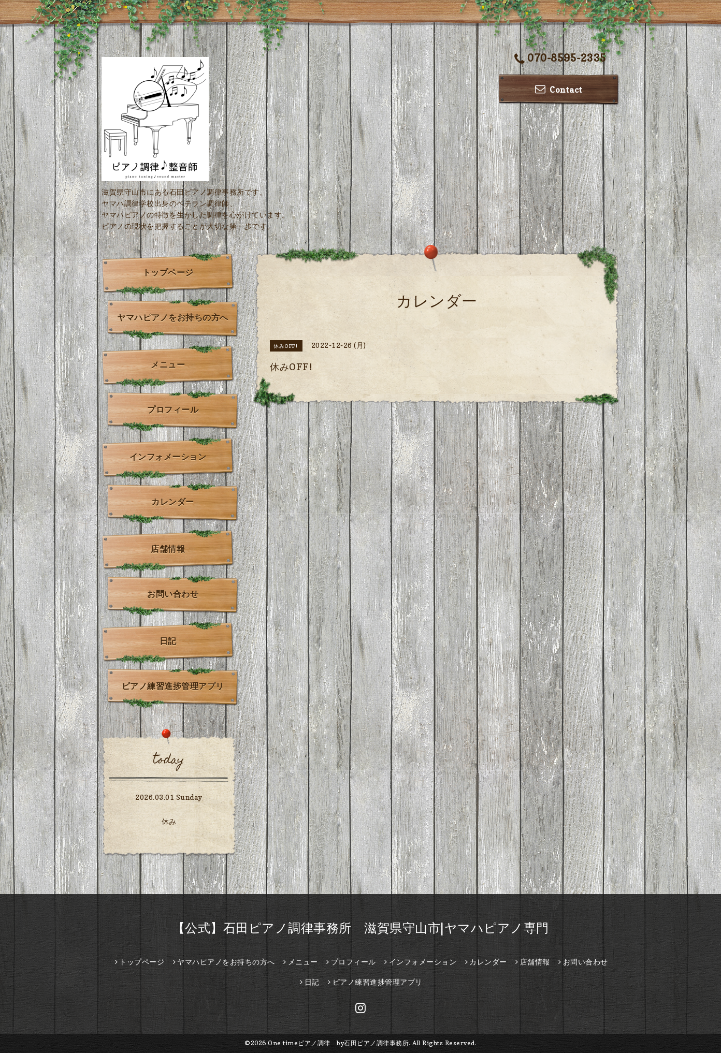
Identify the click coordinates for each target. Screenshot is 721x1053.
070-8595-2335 (560, 59)
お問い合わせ (172, 594)
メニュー (168, 364)
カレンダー (172, 501)
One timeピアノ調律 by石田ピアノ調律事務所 (338, 1043)
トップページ (168, 272)
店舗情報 (168, 549)
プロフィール (172, 409)
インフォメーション (168, 456)
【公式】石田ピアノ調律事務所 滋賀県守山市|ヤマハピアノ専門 (360, 927)
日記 (168, 641)
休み (169, 821)
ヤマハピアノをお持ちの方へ (172, 317)
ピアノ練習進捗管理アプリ (173, 686)
